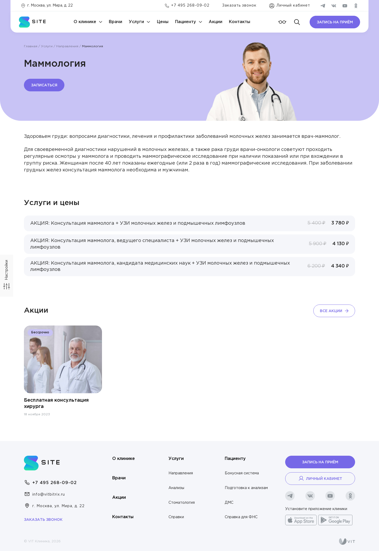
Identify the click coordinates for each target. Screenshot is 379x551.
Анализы (176, 488)
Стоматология (181, 502)
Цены (162, 22)
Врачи (115, 22)
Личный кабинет (320, 478)
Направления (67, 46)
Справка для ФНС (241, 517)
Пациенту (185, 22)
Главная (30, 46)
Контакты (239, 22)
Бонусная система (242, 473)
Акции (215, 22)
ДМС (229, 502)
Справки (176, 517)
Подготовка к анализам (246, 488)
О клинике (85, 22)
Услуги (136, 22)
